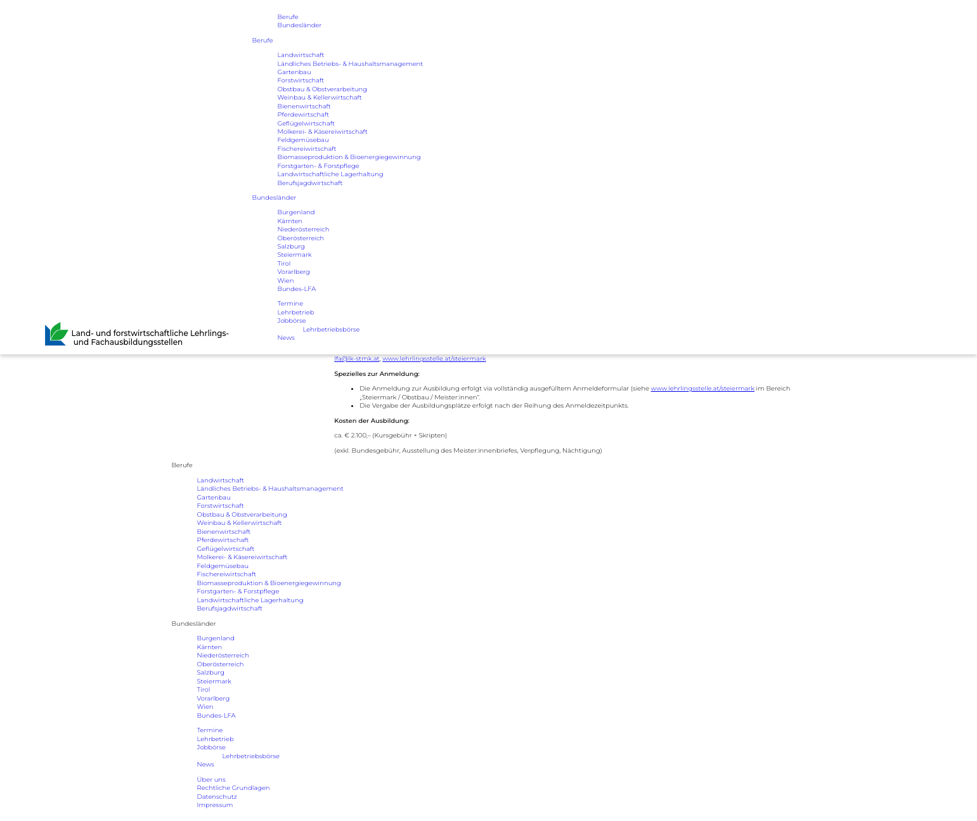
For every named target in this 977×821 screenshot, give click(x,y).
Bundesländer (300, 26)
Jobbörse (292, 322)
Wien (286, 282)
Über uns (211, 779)
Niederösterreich (304, 230)
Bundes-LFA (297, 291)
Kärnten (290, 222)
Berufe (288, 17)
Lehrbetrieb (296, 314)
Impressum (215, 805)
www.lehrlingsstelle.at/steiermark (434, 358)
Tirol (284, 265)
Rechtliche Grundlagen (233, 788)
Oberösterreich (301, 239)
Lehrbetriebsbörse (332, 331)
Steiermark (295, 256)
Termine (291, 305)
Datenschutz (217, 796)
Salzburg (292, 247)
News (286, 339)
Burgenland (296, 213)
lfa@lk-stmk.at (356, 358)
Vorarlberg (294, 273)
